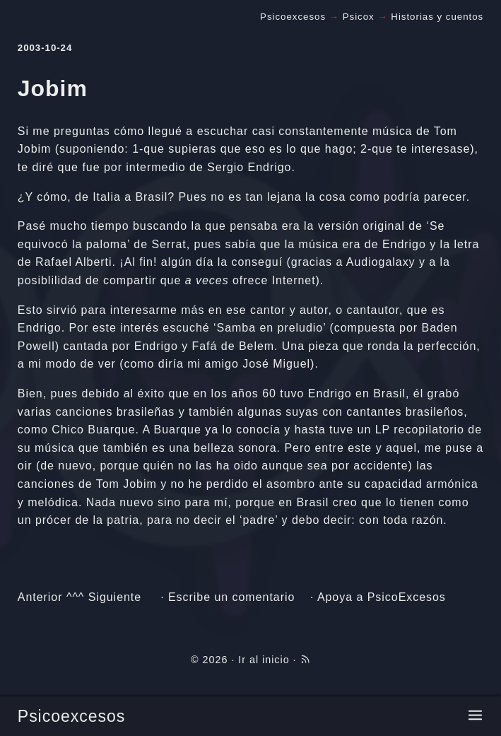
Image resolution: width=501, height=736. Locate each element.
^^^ (75, 597)
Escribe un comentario (231, 597)
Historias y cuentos (437, 16)
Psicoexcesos (71, 716)
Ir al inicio (263, 659)
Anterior (40, 597)
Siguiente (114, 597)
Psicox (359, 16)
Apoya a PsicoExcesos (381, 597)
